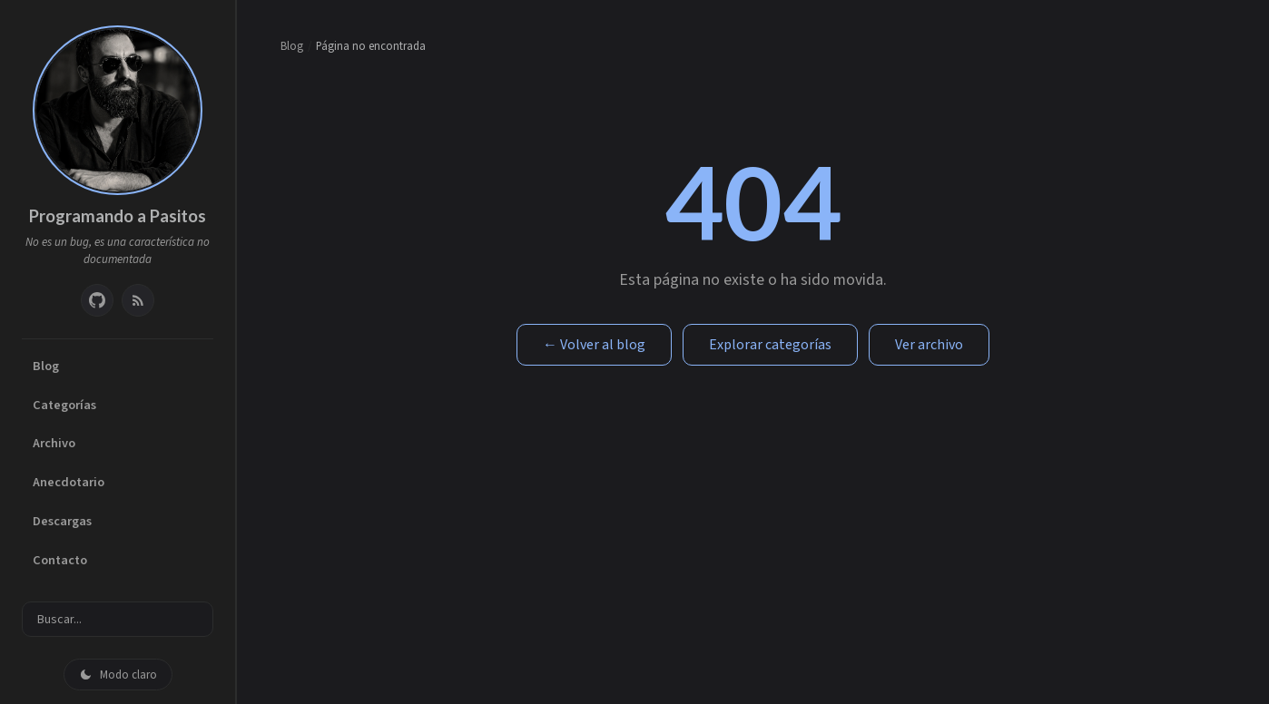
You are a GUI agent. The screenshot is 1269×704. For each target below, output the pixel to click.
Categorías (64, 405)
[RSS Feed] (138, 300)
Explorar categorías (770, 345)
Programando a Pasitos (117, 216)
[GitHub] (97, 300)
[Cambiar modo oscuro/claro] (118, 674)
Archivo (54, 443)
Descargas (62, 521)
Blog (46, 366)
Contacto (60, 560)
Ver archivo (929, 345)
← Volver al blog (594, 345)
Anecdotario (68, 482)
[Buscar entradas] (117, 619)
